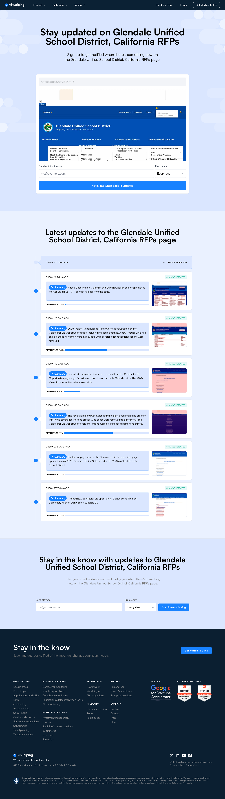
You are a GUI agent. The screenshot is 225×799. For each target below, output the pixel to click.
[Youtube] (184, 755)
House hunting (21, 708)
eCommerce (49, 730)
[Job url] (112, 82)
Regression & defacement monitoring (62, 699)
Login (183, 5)
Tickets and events (23, 734)
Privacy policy (177, 765)
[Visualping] (14, 5)
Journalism (48, 739)
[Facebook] (190, 755)
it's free (206, 5)
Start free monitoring (174, 607)
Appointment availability (26, 695)
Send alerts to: (43, 599)
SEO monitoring (51, 704)
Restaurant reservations (26, 721)
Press (113, 717)
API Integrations (95, 695)
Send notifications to (50, 166)
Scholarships (20, 725)
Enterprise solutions (121, 695)
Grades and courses (24, 717)
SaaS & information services (57, 726)
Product (39, 5)
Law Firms (47, 722)
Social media (20, 712)
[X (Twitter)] (172, 755)
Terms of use (192, 765)
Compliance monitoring (55, 695)
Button (90, 713)
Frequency (161, 166)
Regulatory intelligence (54, 691)
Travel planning (21, 730)
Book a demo (164, 5)
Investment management (55, 717)
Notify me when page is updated (112, 185)
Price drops (19, 691)
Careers (114, 713)
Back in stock (20, 686)
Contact (114, 709)
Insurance (47, 735)
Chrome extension (97, 709)
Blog (113, 722)
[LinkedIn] (177, 755)
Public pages (93, 717)
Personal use (117, 686)
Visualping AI (93, 691)
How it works (94, 686)
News (16, 699)
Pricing (79, 5)
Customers (59, 5)
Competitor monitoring (54, 686)
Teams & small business (122, 691)
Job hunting (19, 704)
